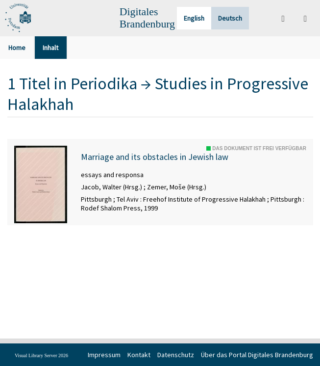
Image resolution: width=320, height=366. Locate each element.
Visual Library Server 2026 (41, 355)
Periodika (104, 83)
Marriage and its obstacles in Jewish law (154, 157)
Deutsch (230, 18)
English (194, 18)
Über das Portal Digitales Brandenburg (257, 354)
